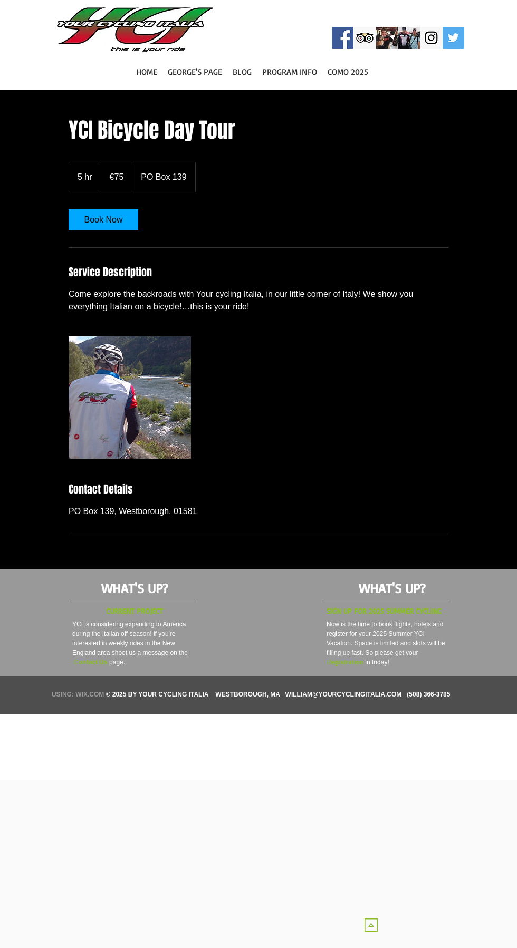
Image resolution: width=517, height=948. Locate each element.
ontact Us (93, 662)
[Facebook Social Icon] (342, 38)
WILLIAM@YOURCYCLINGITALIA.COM (343, 694)
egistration (347, 662)
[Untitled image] (130, 397)
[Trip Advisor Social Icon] (365, 38)
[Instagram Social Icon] (431, 38)
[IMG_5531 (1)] (387, 38)
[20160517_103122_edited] (409, 38)
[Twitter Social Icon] (453, 38)
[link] (103, 219)
